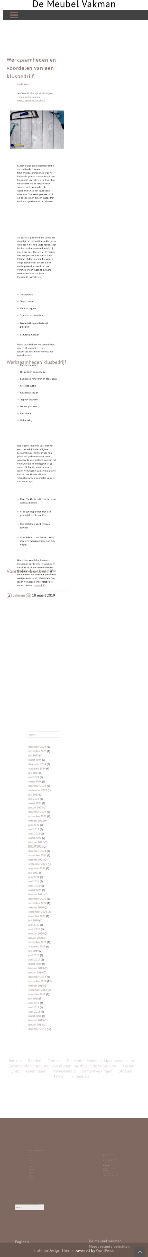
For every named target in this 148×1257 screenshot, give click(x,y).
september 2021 (52, 871)
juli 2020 (50, 904)
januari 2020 (51, 914)
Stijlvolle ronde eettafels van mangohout (110, 1163)
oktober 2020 (51, 896)
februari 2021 (51, 888)
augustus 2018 (52, 946)
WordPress (105, 1250)
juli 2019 (50, 921)
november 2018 (52, 939)
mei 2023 (50, 833)
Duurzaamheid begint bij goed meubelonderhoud (110, 1160)
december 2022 (52, 841)
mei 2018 (50, 954)
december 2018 (52, 936)
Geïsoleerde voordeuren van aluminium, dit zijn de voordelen (62, 647)
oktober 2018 (51, 941)
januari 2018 (51, 964)
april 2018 (50, 956)
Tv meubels (36, 1162)
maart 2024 (51, 823)
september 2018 (52, 944)
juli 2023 (50, 831)
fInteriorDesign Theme (53, 1250)
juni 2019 (50, 924)
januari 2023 (51, 838)
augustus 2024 (52, 815)
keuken (31, 121)
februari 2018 (51, 962)
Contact (54, 641)
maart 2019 (51, 929)
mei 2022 (50, 851)
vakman (22, 556)
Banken (15, 641)
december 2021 (52, 863)
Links (15, 652)
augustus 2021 (52, 873)
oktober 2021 (51, 868)
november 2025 (52, 805)
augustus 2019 (52, 919)
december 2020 (52, 891)
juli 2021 (50, 876)
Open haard (36, 1164)
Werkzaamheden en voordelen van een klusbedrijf (32, 113)
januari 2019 (51, 934)
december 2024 (52, 813)
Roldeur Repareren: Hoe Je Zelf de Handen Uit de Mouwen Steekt (111, 1165)
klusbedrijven (41, 130)
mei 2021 (50, 881)
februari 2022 (51, 858)
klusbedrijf (34, 130)
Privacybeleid (64, 652)
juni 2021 (50, 878)
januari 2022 (51, 861)
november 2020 (52, 893)
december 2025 (52, 803)
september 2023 (52, 828)
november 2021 (52, 866)
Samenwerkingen (97, 652)
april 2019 (50, 926)
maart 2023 (51, 835)
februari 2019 (51, 931)
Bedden (34, 641)
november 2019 (52, 916)
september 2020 (52, 898)
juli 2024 (50, 818)
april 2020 (50, 908)
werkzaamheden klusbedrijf (34, 134)
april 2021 (50, 883)
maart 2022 (51, 856)
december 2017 (52, 966)
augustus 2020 (52, 901)
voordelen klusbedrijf (32, 132)
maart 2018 (51, 959)
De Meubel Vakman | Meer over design (37, 1158)
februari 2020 (51, 911)
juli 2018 (50, 949)
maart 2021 (51, 886)
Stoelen (125, 652)
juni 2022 (50, 848)
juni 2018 (50, 951)
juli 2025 (50, 808)
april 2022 (50, 853)
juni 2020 (50, 906)
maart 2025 (51, 810)
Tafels (58, 657)
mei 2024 (50, 821)
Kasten (128, 647)
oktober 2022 (51, 846)
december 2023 (52, 825)
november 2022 (52, 843)
